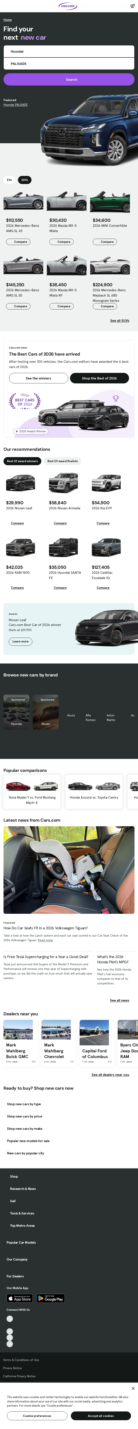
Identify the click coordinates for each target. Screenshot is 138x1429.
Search (69, 79)
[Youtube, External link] (10, 1331)
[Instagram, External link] (10, 1337)
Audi (134, 715)
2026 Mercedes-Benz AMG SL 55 (22, 292)
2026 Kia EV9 (102, 508)
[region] (69, 1405)
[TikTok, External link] (10, 1319)
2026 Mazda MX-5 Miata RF (63, 292)
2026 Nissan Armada (64, 508)
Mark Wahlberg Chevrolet (54, 1050)
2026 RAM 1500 (18, 572)
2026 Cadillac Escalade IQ (102, 575)
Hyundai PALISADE (15, 105)
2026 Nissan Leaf (19, 508)
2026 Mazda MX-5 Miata (63, 228)
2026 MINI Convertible (110, 225)
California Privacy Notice (19, 1376)
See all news (122, 1000)
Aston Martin (111, 717)
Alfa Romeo (91, 717)
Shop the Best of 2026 (99, 378)
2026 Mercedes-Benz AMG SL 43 (22, 228)
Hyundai (16, 724)
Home (7, 20)
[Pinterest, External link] (10, 1344)
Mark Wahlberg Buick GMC (17, 1050)
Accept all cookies (101, 1416)
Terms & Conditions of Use (21, 1360)
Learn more (20, 641)
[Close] (133, 1388)
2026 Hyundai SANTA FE (65, 575)
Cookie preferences (37, 1416)
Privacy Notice (12, 1368)
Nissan (46, 724)
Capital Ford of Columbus (95, 1054)
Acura (71, 715)
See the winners (38, 378)
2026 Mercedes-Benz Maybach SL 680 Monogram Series (109, 295)
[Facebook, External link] (10, 1325)
